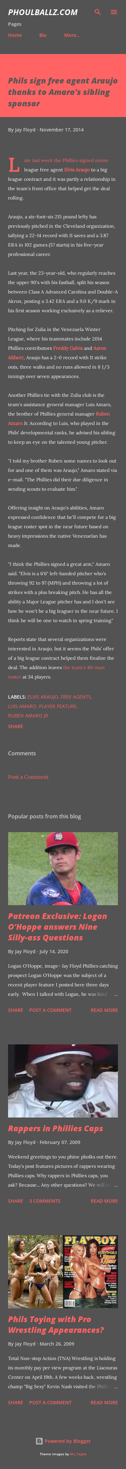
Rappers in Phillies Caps (55, 1128)
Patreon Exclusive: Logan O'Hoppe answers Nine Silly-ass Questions (57, 926)
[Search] (98, 12)
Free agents (76, 697)
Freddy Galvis (68, 348)
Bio (43, 35)
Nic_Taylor (78, 1454)
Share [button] (15, 726)
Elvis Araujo (77, 170)
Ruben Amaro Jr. (28, 715)
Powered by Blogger (63, 1441)
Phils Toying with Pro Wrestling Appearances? (56, 1324)
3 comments (44, 1201)
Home (15, 35)
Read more (104, 1010)
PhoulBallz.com (43, 11)
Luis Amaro (22, 706)
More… (72, 35)
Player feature (58, 706)
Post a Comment (28, 776)
